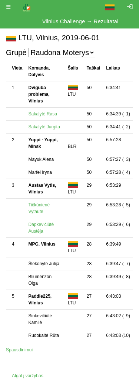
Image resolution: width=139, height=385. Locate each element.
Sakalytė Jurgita (44, 126)
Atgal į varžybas (27, 375)
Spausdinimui (19, 349)
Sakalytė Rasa (42, 113)
